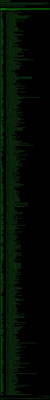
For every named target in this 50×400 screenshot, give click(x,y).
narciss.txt (1, 261)
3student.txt (1, 21)
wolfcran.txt (1, 389)
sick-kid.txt (1, 332)
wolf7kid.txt (1, 388)
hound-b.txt (1, 212)
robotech (1, 322)
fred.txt (1, 173)
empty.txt (1, 139)
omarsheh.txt (2, 274)
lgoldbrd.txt (1, 233)
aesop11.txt (1, 34)
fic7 (0, 160)
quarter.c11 (1, 299)
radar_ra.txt (1, 316)
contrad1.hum (2, 111)
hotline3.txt (1, 210)
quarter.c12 (1, 300)
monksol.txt (1, 255)
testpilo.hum (2, 362)
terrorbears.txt (2, 361)
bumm (1, 93)
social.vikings (2, 339)
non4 (1, 272)
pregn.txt (1, 291)
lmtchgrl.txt (1, 240)
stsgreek (1, 350)
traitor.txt (1, 371)
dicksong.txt (1, 128)
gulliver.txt (1, 193)
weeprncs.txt (2, 384)
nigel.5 (1, 266)
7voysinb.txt (2, 27)
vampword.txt (2, 378)
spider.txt (1, 344)
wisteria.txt (1, 386)
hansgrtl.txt (1, 194)
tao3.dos (1, 356)
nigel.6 (1, 267)
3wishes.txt (1, 22)
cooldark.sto (1, 112)
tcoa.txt (1, 358)
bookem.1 (1, 71)
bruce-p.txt (1, 79)
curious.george (2, 118)
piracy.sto (1, 285)
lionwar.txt (1, 238)
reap (1, 319)
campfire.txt (1, 101)
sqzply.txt (1, 346)
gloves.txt (1, 185)
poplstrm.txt (1, 289)
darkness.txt (1, 121)
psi (0, 294)
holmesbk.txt (2, 205)
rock (1, 323)
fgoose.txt (1, 155)
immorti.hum (2, 217)
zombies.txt (1, 394)
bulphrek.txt (1, 90)
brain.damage (2, 74)
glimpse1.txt (2, 184)
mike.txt (1, 250)
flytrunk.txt (1, 166)
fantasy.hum (1, 149)
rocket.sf (1, 324)
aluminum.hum (2, 41)
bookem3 (1, 73)
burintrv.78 (1, 96)
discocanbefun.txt (2, 130)
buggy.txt (1, 80)
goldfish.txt (1, 188)
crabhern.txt (1, 115)
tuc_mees (1, 373)
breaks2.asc (1, 77)
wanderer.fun (2, 382)
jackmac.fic (1, 221)
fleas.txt (1, 162)
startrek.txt (1, 349)
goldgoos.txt (2, 189)
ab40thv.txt (1, 28)
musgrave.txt (2, 258)
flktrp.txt (1, 163)
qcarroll (1, 297)
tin (0, 369)
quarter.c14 (1, 302)
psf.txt (1, 293)
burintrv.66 (1, 95)
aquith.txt (1, 45)
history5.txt (1, 202)
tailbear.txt (1, 355)
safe (0, 328)
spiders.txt (1, 345)
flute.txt (1, 165)
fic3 (0, 158)
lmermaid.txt (2, 239)
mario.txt (1, 246)
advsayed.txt (2, 32)
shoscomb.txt (2, 330)
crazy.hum (1, 116)
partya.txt (1, 279)
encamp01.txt (2, 141)
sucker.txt (1, 351)
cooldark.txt (1, 113)
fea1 (1, 151)
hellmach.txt (2, 199)
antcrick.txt (1, 44)
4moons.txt (1, 23)
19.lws (1, 17)
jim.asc (1, 224)
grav (1, 190)
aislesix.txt (1, 37)
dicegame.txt (2, 127)
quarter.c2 (1, 307)
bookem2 (1, 72)
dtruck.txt (1, 133)
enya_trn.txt (1, 143)
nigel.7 (1, 268)
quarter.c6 (1, 310)
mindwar (1, 252)
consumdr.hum (2, 110)
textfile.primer (2, 363)
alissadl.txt (1, 39)
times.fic (1, 367)
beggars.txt (1, 54)
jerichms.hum (2, 223)
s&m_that (1, 327)
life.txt (1, 234)
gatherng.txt (1, 179)
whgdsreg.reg (2, 385)
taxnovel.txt (1, 357)
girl (0, 182)
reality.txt (1, 318)
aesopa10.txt (2, 35)
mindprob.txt (2, 251)
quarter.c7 (1, 311)
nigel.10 (1, 263)
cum (1, 117)
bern (1, 55)
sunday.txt (1, 352)
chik (1, 105)
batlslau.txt (1, 52)
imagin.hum (1, 215)
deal (0, 123)
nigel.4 (1, 265)
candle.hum (1, 102)
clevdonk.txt (2, 106)
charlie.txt (1, 104)
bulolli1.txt (1, 88)
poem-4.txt (1, 288)
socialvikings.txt (2, 340)
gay (0, 180)
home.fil (1, 206)
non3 (1, 271)
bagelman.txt (2, 51)
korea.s (1, 230)
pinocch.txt (1, 284)
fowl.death (1, 169)
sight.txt (1, 333)
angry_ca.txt (2, 43)
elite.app (1, 135)
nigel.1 (1, 262)
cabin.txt (1, 99)
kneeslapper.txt (2, 228)
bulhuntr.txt (1, 83)
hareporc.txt (1, 196)
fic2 (0, 157)
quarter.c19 (1, 306)
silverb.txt (1, 334)
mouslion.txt (2, 256)
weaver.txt (1, 383)
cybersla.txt (1, 119)
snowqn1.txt (1, 338)
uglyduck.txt (2, 374)
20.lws (1, 18)
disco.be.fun (1, 129)
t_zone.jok (1, 354)
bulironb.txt (1, 84)
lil (0, 235)
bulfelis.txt (1, 82)
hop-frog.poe (2, 207)
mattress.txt (1, 247)
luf (0, 244)
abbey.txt (1, 29)
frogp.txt (1, 176)
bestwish (1, 57)
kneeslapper (1, 227)
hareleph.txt (1, 195)
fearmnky (1, 154)
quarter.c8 (1, 312)
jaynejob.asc (2, 222)
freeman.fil (1, 174)
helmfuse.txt (2, 200)
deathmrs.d (1, 124)
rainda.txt (1, 317)
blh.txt (1, 67)
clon (1, 107)
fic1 (0, 156)
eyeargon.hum (2, 146)
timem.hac (1, 366)
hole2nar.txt (1, 204)
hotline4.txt (1, 211)
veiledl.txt (1, 380)
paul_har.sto (1, 280)
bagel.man (1, 50)
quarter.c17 (1, 304)
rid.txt (1, 321)
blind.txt (1, 68)
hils (0, 201)
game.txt (1, 178)
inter (1, 219)
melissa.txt (1, 249)
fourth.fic (1, 168)
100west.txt (1, 12)
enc (0, 140)
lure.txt (1, 245)
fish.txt (1, 161)
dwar (1, 134)
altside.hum (1, 40)
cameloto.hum (2, 100)
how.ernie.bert (2, 213)
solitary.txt (1, 341)
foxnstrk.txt (1, 171)
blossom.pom (2, 69)
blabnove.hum (2, 62)
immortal (1, 216)
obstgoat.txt (1, 273)
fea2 (1, 152)
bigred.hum (1, 60)
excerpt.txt (1, 145)
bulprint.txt (1, 91)
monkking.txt (2, 254)
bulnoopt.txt (1, 87)
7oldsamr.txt (2, 26)
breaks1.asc (1, 76)
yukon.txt (1, 393)
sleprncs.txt (1, 336)
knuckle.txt (1, 229)
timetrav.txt (1, 368)
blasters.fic (1, 66)
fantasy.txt (1, 150)
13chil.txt (1, 13)
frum (1, 177)
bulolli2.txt (1, 89)
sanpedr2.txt (1, 329)
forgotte (1, 167)
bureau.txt (1, 94)
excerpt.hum (2, 144)
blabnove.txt (2, 63)
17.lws (1, 15)
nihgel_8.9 (1, 269)
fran (0, 172)
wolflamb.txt (2, 390)
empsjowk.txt (2, 138)
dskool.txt (1, 132)
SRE (1, 10)
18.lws (1, 16)
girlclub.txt (1, 183)
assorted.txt (1, 49)
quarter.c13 (1, 301)
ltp (0, 243)
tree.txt (1, 372)
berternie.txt (1, 56)
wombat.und (2, 391)
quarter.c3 (1, 308)
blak (1, 65)
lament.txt (1, 232)
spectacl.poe (1, 343)
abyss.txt (1, 30)
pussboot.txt (1, 296)
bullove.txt (1, 85)
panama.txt (1, 277)
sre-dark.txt (1, 347)
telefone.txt (1, 360)
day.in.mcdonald (2, 122)
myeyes (1, 260)
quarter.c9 (1, 313)
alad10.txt (1, 38)
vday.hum (1, 379)
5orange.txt (1, 24)
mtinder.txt (1, 257)
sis (0, 335)
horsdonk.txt (2, 208)
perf (0, 283)
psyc (1, 295)
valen (1, 377)
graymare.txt (2, 191)
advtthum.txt (2, 33)
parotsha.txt (1, 278)
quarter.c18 (1, 305)
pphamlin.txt (2, 290)
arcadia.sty (1, 46)
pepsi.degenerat (2, 282)
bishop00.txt (2, 61)
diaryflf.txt (1, 126)
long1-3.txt (1, 241)
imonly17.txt (2, 218)
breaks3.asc (1, 78)
